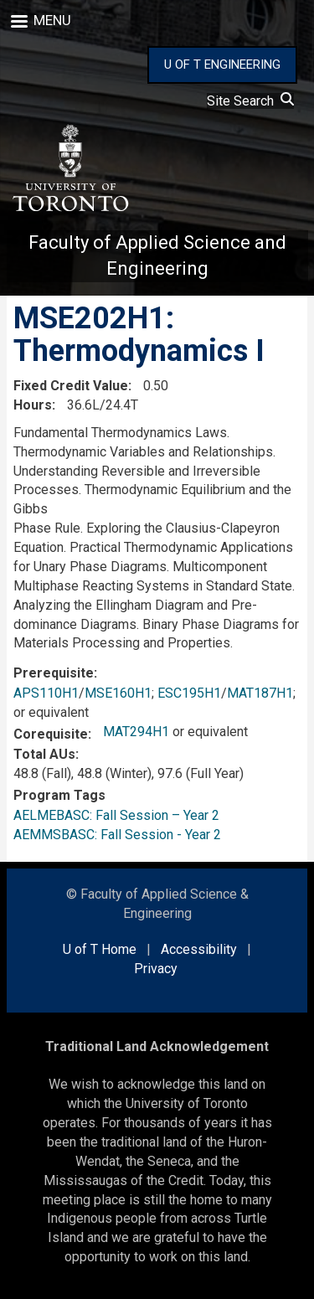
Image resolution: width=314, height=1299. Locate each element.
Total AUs (44, 754)
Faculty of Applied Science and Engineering (157, 255)
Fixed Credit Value (70, 386)
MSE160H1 (118, 693)
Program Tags (59, 795)
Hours (32, 405)
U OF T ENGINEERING (222, 64)
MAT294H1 (136, 732)
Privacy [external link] (156, 969)
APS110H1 (46, 693)
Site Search (250, 101)
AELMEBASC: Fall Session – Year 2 (116, 815)
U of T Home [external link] (99, 949)
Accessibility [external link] (199, 949)
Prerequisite (53, 673)
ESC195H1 (189, 693)
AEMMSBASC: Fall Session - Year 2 (117, 835)
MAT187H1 (260, 693)
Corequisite (50, 734)
